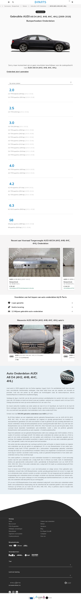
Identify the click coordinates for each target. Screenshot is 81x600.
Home (10, 521)
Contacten (43, 534)
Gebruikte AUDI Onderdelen (38, 6)
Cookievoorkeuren (14, 536)
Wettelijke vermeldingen (15, 529)
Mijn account (12, 524)
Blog (41, 529)
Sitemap (11, 519)
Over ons (43, 536)
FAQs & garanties (14, 526)
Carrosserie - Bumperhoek (11, 6)
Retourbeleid (12, 531)
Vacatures (43, 526)
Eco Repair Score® (45, 531)
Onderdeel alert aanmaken (18, 71)
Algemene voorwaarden (15, 534)
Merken (25, 6)
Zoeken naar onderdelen (47, 521)
